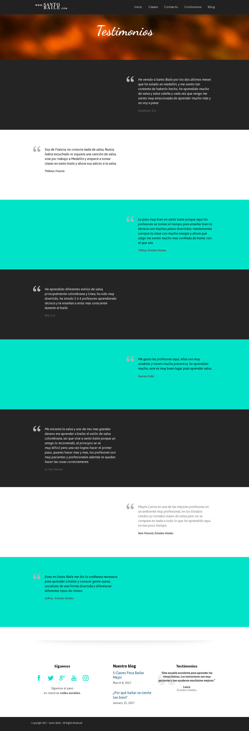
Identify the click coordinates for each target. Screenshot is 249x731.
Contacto (171, 7)
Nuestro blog (124, 666)
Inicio (138, 7)
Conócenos (192, 7)
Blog (211, 7)
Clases (153, 7)
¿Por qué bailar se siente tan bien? (132, 695)
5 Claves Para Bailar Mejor (128, 675)
